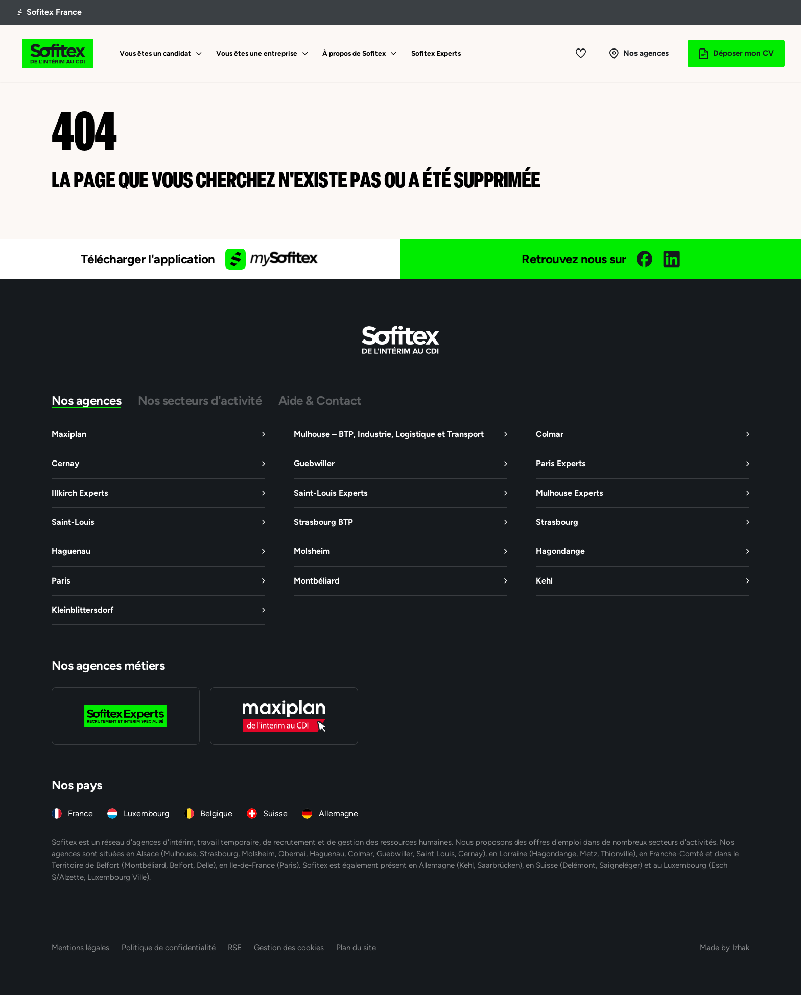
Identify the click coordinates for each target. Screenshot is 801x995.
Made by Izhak (724, 947)
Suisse (275, 813)
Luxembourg (146, 813)
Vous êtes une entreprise (256, 53)
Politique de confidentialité (169, 947)
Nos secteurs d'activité (200, 400)
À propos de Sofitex (354, 53)
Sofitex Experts (436, 53)
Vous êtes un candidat (155, 53)
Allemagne (338, 813)
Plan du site (356, 947)
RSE (235, 947)
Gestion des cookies (289, 947)
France (80, 813)
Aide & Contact (320, 400)
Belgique (216, 813)
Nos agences (87, 400)
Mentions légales (80, 947)
